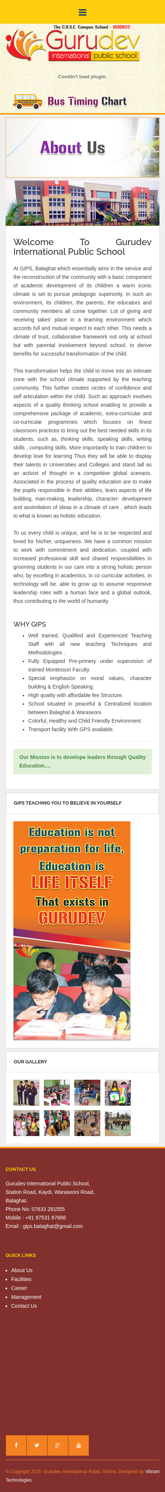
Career (19, 1288)
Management (26, 1297)
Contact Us (24, 1306)
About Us (22, 1270)
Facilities (21, 1279)
